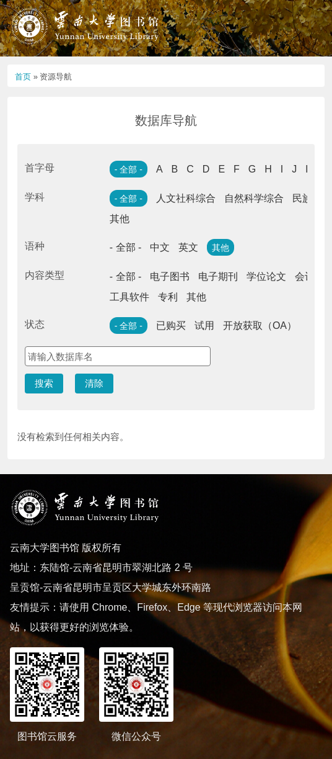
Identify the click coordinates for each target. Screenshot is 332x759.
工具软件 (129, 297)
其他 (119, 218)
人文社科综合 (186, 198)
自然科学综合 (254, 198)
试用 (204, 325)
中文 (160, 247)
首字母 (40, 168)
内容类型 (44, 275)
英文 (188, 247)
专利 (168, 297)
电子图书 (170, 276)
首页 (23, 76)
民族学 (307, 198)
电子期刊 (218, 276)
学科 (35, 197)
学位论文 (266, 276)
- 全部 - (128, 169)
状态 (35, 324)
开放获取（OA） (260, 325)
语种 (35, 246)
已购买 (171, 325)
